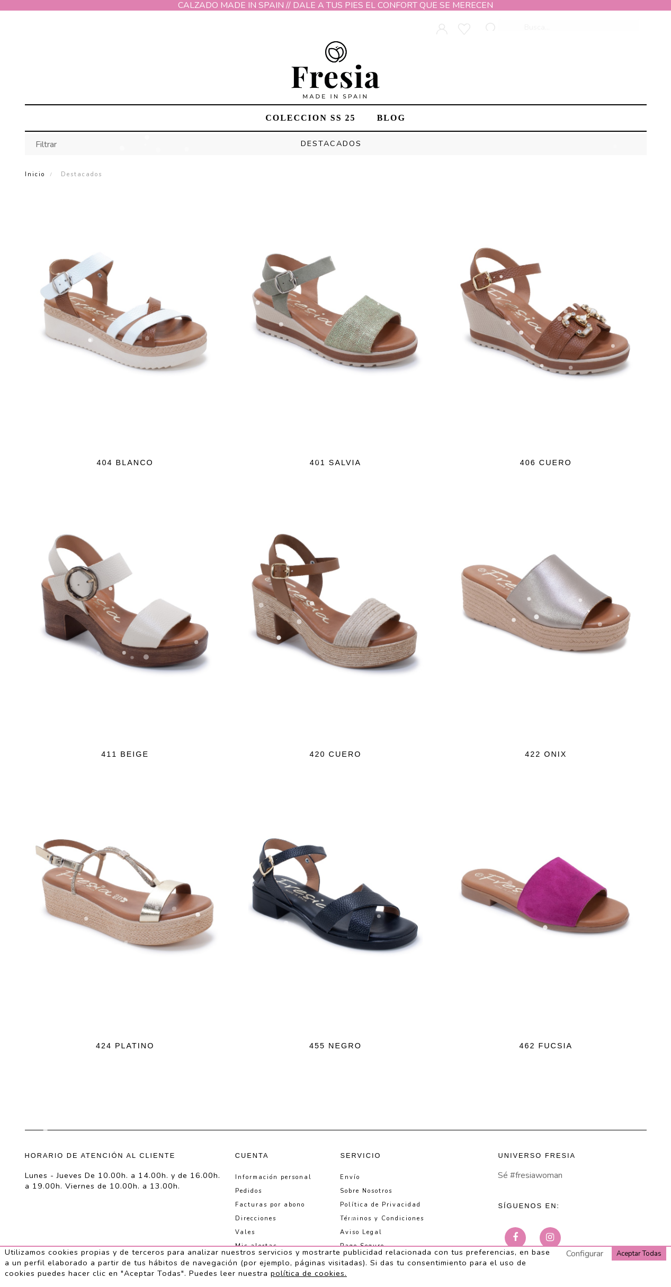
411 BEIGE (125, 754)
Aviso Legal (361, 1232)
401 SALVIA (335, 462)
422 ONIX (546, 754)
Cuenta (252, 1155)
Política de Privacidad (380, 1205)
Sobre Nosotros (366, 1191)
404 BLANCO (125, 462)
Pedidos (248, 1191)
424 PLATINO (125, 1045)
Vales (245, 1232)
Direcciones (255, 1218)
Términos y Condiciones (382, 1218)
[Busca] (569, 22)
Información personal (273, 1177)
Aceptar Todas (638, 1253)
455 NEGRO (335, 1045)
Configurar (584, 1253)
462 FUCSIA (545, 1045)
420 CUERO (336, 754)
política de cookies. (309, 1273)
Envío (350, 1177)
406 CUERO (546, 462)
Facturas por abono (270, 1205)
